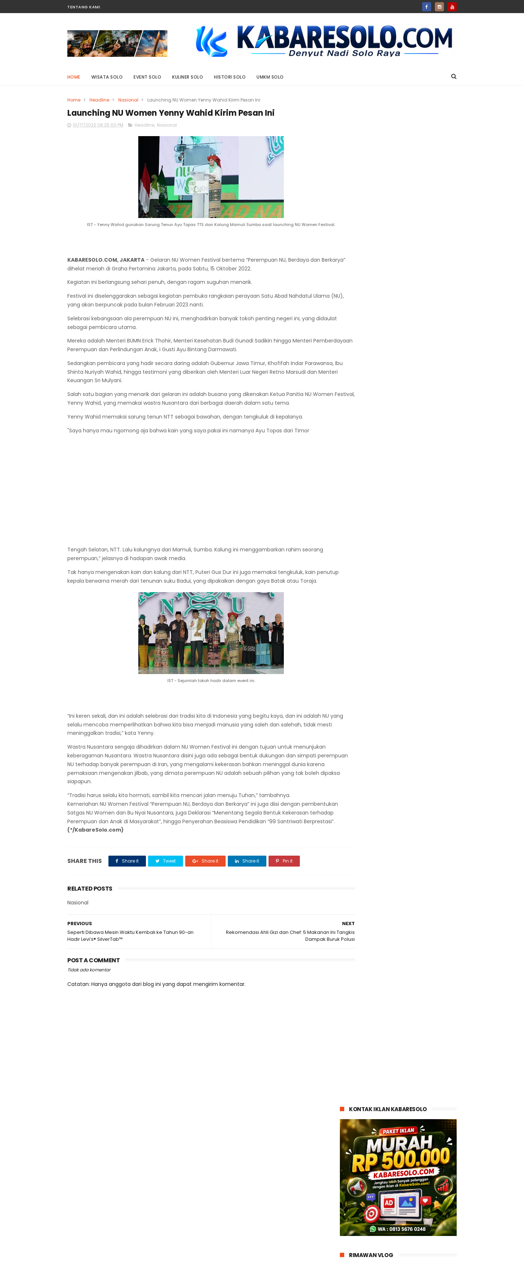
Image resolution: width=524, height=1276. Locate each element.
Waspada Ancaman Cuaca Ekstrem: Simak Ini (414, 648)
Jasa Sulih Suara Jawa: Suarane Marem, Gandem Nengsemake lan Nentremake (412, 380)
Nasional (128, 100)
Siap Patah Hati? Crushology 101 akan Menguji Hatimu (416, 444)
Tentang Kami (83, 7)
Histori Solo (230, 77)
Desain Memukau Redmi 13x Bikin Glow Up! (414, 411)
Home (73, 77)
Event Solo (148, 77)
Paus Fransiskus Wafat (408, 611)
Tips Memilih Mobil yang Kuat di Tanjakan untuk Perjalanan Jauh (416, 685)
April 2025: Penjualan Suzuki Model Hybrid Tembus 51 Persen (414, 547)
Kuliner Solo (187, 77)
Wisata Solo (107, 77)
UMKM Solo (270, 77)
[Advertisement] (197, 501)
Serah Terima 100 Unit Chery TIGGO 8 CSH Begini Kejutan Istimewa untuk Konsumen (415, 514)
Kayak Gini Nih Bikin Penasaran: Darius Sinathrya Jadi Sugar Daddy (415, 481)
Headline (99, 100)
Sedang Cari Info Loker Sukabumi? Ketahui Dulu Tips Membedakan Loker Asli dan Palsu (416, 584)
